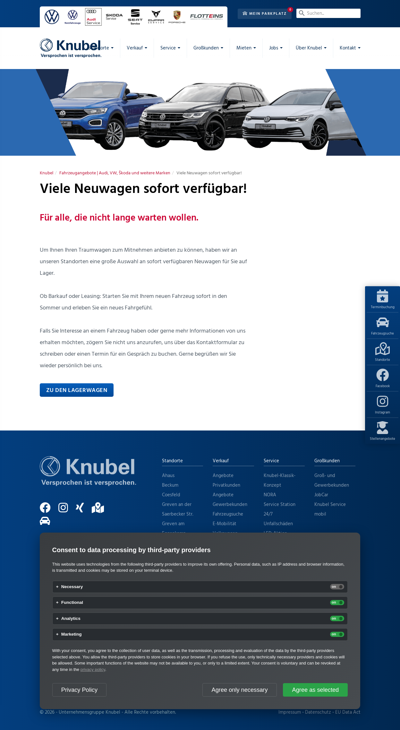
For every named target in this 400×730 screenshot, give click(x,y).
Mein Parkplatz (265, 14)
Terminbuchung (383, 300)
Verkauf (221, 461)
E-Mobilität (224, 524)
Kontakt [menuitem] (348, 48)
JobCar (321, 495)
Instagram (382, 405)
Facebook (383, 379)
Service (271, 461)
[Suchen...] (328, 13)
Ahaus (168, 476)
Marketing (71, 634)
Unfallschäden (278, 524)
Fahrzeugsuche (382, 326)
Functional (72, 602)
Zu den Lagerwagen (76, 390)
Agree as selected (315, 690)
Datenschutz (318, 712)
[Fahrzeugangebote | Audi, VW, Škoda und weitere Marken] (114, 173)
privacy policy (93, 669)
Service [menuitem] (168, 48)
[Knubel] (46, 173)
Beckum (170, 485)
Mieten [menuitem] (243, 48)
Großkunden (327, 461)
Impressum (289, 712)
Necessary (72, 587)
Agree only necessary (240, 690)
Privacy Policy (79, 690)
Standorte (382, 352)
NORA (270, 495)
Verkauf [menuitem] (135, 48)
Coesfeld (171, 495)
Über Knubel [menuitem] (309, 48)
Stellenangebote (382, 431)
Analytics (71, 618)
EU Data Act (348, 712)
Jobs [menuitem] (273, 48)
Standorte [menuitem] (98, 48)
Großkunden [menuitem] (206, 48)
